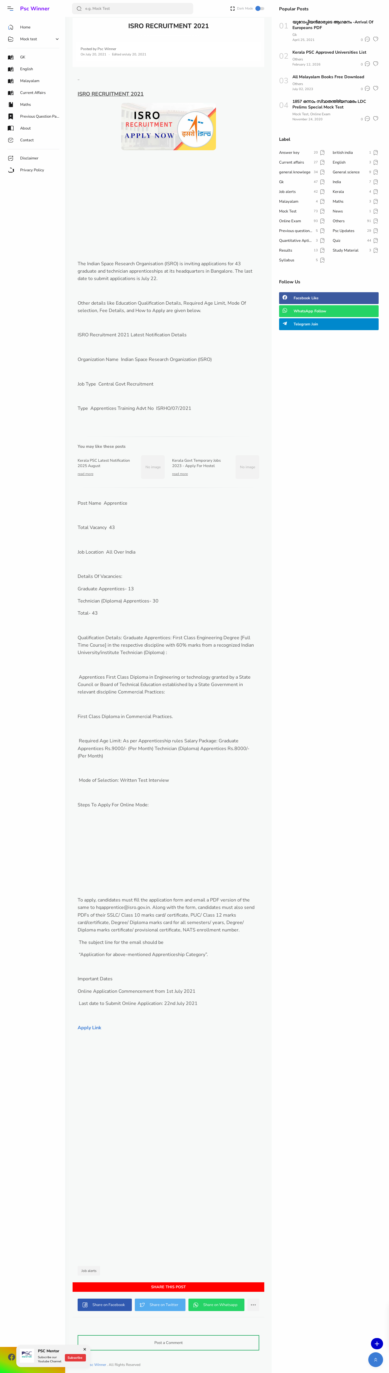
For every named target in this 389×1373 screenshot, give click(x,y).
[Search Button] (79, 8)
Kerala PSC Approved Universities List (329, 52)
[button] (10, 9)
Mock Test (300, 114)
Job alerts (89, 1270)
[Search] (132, 8)
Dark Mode (250, 8)
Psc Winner (34, 8)
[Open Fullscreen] (232, 8)
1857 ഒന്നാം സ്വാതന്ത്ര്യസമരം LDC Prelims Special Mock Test (329, 104)
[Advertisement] (168, 218)
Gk (294, 34)
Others (297, 59)
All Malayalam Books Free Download (328, 77)
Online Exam (320, 114)
